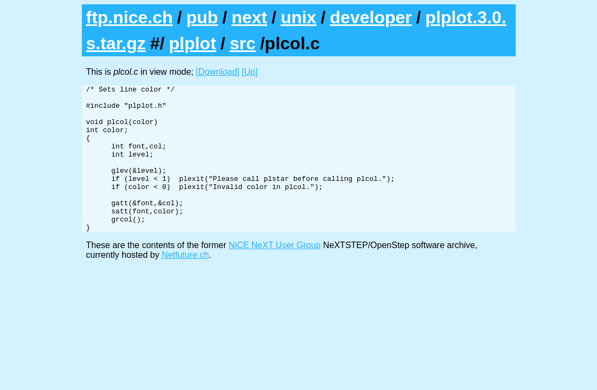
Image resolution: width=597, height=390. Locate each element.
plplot (192, 43)
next (249, 17)
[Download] (217, 71)
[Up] (250, 71)
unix (299, 17)
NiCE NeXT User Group (275, 274)
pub (202, 17)
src (242, 43)
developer (371, 17)
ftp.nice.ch (129, 17)
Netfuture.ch (185, 284)
